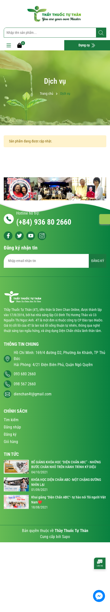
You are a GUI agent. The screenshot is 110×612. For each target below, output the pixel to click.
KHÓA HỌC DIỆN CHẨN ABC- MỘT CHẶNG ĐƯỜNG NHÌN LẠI (66, 482)
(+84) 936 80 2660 (43, 222)
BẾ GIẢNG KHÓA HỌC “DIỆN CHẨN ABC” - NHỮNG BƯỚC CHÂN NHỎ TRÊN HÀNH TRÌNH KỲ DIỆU (66, 464)
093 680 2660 (25, 374)
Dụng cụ (87, 45)
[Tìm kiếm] (101, 33)
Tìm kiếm (11, 419)
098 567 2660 (25, 384)
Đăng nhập (12, 427)
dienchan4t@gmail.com (33, 394)
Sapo (66, 536)
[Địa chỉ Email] (55, 261)
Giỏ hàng (11, 441)
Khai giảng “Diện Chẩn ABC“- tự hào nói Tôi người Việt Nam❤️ (68, 499)
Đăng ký (10, 434)
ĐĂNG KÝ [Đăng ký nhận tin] (97, 261)
